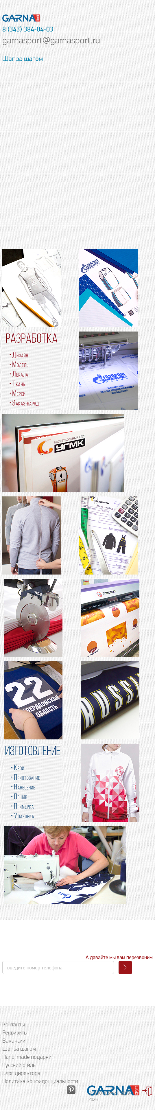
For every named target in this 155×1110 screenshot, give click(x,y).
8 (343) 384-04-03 (27, 29)
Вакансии (13, 1040)
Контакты (13, 1024)
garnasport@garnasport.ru (51, 40)
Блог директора (21, 1072)
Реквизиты (14, 1032)
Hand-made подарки (26, 1056)
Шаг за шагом (19, 1048)
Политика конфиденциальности (40, 1081)
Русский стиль (19, 1064)
